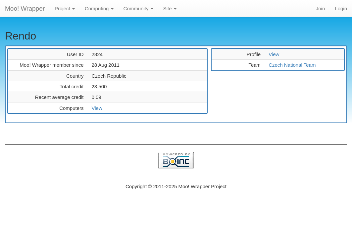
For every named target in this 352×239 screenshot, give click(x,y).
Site (169, 8)
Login (341, 8)
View (96, 108)
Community (138, 8)
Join (320, 8)
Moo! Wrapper (25, 8)
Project (65, 8)
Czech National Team (292, 65)
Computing (99, 8)
